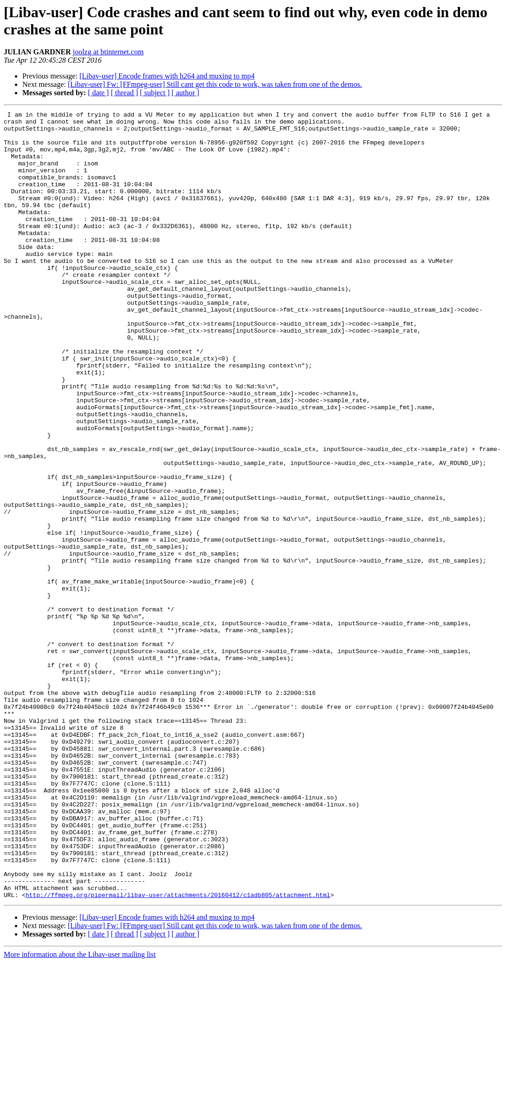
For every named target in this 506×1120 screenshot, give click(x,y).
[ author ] (186, 93)
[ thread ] (124, 93)
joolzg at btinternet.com (108, 52)
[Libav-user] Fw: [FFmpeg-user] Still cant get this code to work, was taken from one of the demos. (215, 84)
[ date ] (98, 93)
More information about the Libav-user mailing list (80, 1112)
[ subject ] (155, 93)
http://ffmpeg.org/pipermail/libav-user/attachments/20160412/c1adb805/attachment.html (178, 1052)
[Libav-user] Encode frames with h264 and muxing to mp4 (167, 76)
